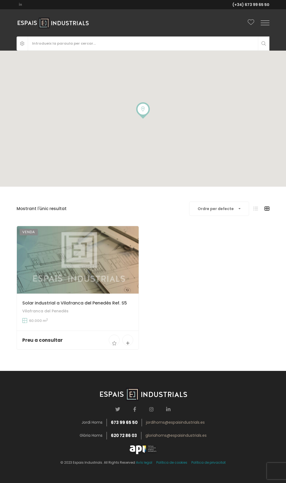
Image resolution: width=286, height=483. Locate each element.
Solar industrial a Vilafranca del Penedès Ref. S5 (74, 313)
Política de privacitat (208, 462)
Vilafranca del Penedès (45, 321)
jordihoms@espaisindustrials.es (175, 422)
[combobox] (219, 209)
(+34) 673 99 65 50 (250, 4)
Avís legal (144, 462)
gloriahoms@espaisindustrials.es (176, 435)
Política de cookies (171, 462)
